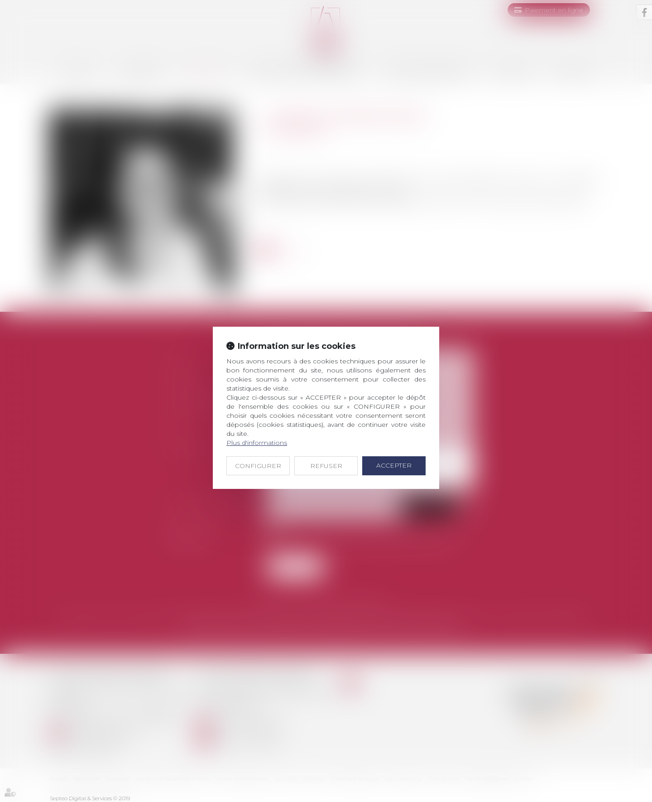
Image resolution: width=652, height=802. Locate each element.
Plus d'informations (256, 443)
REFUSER (326, 466)
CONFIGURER (258, 466)
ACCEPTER (394, 465)
